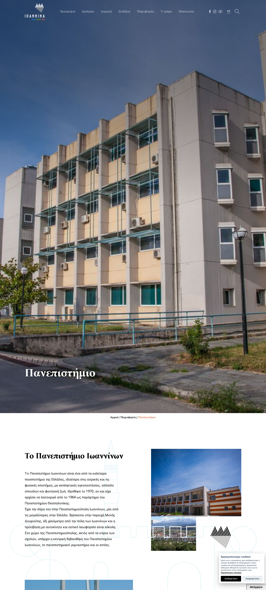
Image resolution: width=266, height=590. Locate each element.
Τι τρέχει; (166, 11)
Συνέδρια (124, 11)
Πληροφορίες (145, 11)
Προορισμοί (68, 11)
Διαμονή (106, 11)
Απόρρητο (256, 587)
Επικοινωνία (186, 11)
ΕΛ (228, 11)
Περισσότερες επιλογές (231, 573)
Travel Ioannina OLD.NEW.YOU (35, 11)
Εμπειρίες (88, 11)
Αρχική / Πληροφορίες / (124, 417)
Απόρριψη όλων (252, 579)
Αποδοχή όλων (231, 579)
